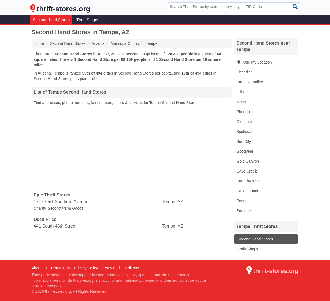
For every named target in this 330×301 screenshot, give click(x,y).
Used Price (45, 219)
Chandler (244, 72)
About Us (40, 268)
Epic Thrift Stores (52, 195)
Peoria (242, 201)
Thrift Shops (87, 20)
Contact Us (60, 268)
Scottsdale (245, 131)
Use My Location (254, 62)
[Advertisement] (132, 148)
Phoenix (244, 112)
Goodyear (245, 151)
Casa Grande (248, 191)
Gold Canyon (248, 161)
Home (39, 43)
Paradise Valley (250, 82)
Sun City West (249, 181)
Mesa (241, 102)
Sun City (244, 141)
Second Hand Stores (51, 20)
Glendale (244, 121)
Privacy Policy (86, 268)
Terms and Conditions (120, 268)
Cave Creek (247, 171)
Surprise (244, 211)
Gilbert (242, 92)
